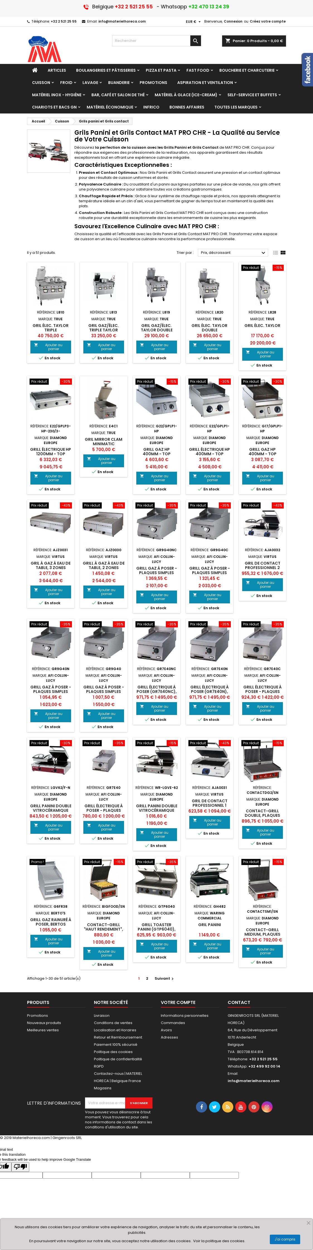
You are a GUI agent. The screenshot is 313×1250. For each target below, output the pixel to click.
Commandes (173, 1022)
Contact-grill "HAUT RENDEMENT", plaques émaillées (103, 929)
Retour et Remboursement (118, 1037)
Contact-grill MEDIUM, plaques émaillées (262, 934)
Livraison (102, 1015)
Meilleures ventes (43, 1030)
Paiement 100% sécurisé (115, 1044)
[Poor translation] (20, 1167)
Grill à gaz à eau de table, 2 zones (104, 565)
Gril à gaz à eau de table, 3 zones (51, 565)
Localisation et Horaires (115, 1030)
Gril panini (209, 925)
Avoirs (166, 1030)
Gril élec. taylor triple (51, 328)
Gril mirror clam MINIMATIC (103, 442)
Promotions (37, 1015)
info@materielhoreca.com (122, 21)
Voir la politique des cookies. (219, 1241)
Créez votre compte (268, 21)
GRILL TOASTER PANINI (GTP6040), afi (157, 929)
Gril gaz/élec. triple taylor (103, 328)
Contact (239, 1002)
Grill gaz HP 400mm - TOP (157, 452)
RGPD (99, 1066)
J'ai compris (285, 1239)
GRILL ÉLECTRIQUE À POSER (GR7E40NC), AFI (157, 691)
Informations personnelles (184, 1015)
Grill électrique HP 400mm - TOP (209, 452)
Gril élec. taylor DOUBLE (209, 328)
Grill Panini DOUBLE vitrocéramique (50, 808)
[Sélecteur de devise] (194, 22)
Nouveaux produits (44, 1022)
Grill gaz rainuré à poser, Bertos (50, 922)
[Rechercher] (156, 40)
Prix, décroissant (234, 253)
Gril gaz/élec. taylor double (157, 328)
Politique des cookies (113, 1051)
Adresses (169, 1037)
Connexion (233, 21)
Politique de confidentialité (118, 1059)
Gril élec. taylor (262, 325)
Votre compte (178, 1002)
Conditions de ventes (113, 1022)
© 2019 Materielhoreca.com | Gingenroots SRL (41, 1137)
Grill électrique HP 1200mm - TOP (50, 452)
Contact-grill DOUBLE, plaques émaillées (262, 815)
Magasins (102, 1088)
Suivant (165, 978)
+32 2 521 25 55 (64, 21)
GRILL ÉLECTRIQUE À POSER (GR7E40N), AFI (209, 691)
